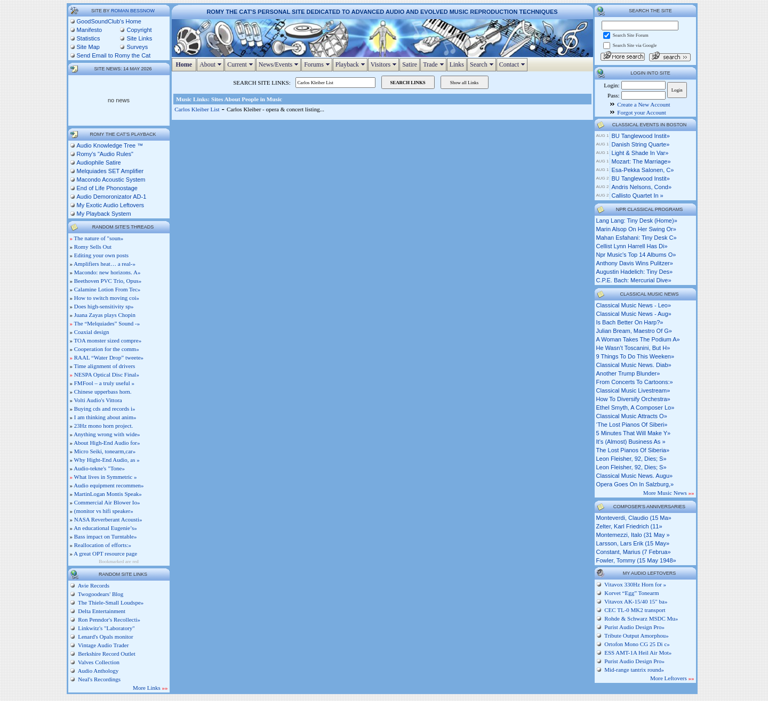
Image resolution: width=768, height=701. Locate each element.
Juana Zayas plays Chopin (104, 315)
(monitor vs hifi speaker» (103, 511)
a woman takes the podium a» (638, 339)
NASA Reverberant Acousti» (108, 519)
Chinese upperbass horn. (103, 391)
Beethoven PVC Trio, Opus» (108, 281)
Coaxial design (91, 332)
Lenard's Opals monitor (105, 636)
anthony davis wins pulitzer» (634, 263)
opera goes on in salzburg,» (635, 484)
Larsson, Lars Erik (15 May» (633, 543)
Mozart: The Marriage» (641, 161)
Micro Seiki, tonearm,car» (104, 451)
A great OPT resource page (105, 553)
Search (483, 64)
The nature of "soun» (99, 238)
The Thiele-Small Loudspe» (110, 602)
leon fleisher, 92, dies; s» (631, 458)
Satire (409, 64)
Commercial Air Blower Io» (107, 502)
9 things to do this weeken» (635, 356)
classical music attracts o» (631, 416)
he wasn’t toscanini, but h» (633, 348)
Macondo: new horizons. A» (107, 272)
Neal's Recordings (99, 679)
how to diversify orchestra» (633, 399)
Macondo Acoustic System (111, 179)
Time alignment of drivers (104, 366)
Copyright (138, 30)
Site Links (139, 38)
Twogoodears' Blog (100, 594)
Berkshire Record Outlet (106, 653)
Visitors (385, 64)
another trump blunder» (628, 373)
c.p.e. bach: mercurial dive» (633, 280)
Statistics (88, 38)
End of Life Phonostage (107, 188)
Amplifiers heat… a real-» (104, 263)
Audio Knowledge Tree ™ (110, 145)
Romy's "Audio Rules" (105, 154)
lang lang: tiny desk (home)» (636, 220)
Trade (434, 64)
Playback (351, 64)
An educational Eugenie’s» (105, 528)
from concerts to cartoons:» (634, 382)
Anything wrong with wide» (107, 434)
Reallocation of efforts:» (102, 545)
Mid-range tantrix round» (634, 669)
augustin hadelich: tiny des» (634, 271)
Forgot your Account (641, 112)
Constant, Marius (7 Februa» (633, 552)
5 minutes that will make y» (633, 433)
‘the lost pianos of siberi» (632, 424)
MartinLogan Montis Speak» (108, 494)
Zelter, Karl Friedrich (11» (629, 526)
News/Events (280, 64)
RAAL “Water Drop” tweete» (108, 357)
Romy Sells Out (92, 246)
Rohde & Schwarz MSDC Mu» (641, 618)
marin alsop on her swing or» (636, 229)
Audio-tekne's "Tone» (99, 468)
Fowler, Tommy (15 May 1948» (636, 560)
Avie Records (93, 585)
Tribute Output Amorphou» (636, 635)
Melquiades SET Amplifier (110, 171)
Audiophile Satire (99, 162)
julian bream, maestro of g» (634, 331)
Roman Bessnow (133, 10)
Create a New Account (643, 104)
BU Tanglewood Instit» (641, 136)
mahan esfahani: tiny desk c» (636, 237)
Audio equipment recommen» (108, 485)
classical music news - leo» (633, 305)
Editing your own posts (101, 255)
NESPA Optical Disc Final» (106, 374)
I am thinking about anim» (105, 417)
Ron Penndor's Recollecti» (109, 619)
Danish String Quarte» (641, 144)
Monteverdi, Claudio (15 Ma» (633, 518)
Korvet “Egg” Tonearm (631, 593)
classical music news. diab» (633, 365)
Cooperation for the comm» (106, 349)
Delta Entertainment (101, 611)
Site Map (88, 47)
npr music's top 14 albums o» (636, 254)
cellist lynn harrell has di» (632, 246)
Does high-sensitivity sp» (104, 306)
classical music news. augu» (634, 475)
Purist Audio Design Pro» (634, 627)
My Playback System (104, 213)
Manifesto (89, 30)
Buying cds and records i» (104, 408)
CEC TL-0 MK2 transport (634, 610)
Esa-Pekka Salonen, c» (643, 170)
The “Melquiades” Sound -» (107, 323)
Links (457, 64)
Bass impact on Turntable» (105, 536)
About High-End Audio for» (107, 442)
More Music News (668, 493)
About (211, 64)
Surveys (137, 47)
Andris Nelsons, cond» (642, 187)
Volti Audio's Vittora (98, 400)
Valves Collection (98, 662)
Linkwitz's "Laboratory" (106, 628)
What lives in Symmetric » (105, 477)
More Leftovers (672, 678)
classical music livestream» (633, 390)
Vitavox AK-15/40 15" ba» (635, 601)
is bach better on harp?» (629, 322)
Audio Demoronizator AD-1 (112, 196)
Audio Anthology (98, 670)
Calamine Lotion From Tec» (107, 289)
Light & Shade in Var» (640, 153)
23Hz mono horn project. (103, 425)
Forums (318, 64)
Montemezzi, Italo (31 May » (633, 535)
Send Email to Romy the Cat (114, 55)
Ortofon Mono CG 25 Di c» (637, 644)
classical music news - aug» (633, 314)
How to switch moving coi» (106, 298)
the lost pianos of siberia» (633, 450)
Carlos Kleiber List (196, 109)
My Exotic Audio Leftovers (111, 205)
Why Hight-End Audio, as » (107, 460)
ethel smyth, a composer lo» (635, 407)
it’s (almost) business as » (631, 441)
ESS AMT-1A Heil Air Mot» (637, 652)
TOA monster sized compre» (108, 340)
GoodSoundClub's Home (109, 21)
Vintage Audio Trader (103, 645)
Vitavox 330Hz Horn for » (635, 584)
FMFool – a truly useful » (104, 383)
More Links (150, 687)
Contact (513, 64)
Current (241, 64)
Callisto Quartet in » (637, 195)
